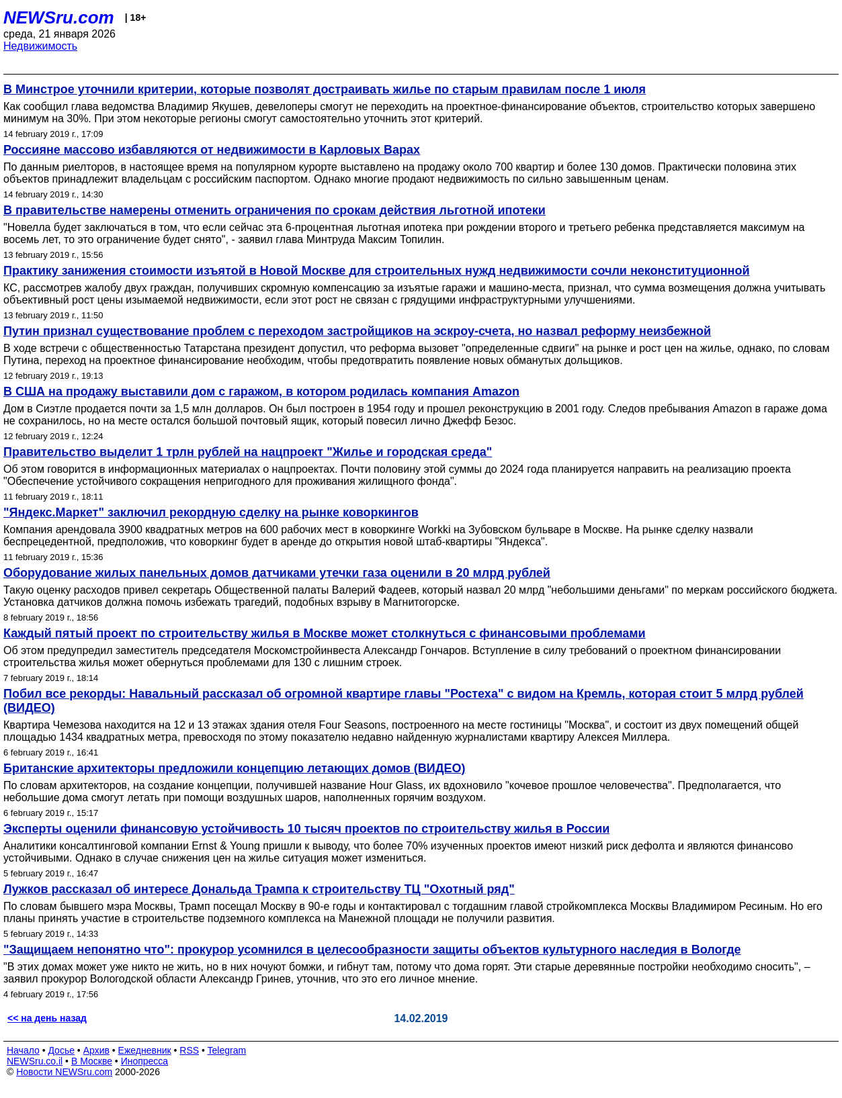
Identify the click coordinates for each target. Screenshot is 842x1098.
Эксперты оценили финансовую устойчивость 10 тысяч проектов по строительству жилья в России (306, 828)
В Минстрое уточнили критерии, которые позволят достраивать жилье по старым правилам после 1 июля (324, 89)
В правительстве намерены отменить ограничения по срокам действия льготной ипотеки (274, 210)
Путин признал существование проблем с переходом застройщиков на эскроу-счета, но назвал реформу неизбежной (357, 331)
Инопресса (145, 1061)
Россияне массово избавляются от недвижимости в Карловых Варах (211, 149)
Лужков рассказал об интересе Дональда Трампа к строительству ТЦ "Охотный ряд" (259, 889)
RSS (189, 1050)
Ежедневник (144, 1050)
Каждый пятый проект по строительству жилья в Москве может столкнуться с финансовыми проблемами (324, 633)
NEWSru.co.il (34, 1061)
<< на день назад (47, 1018)
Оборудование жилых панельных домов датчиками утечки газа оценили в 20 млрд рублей (276, 573)
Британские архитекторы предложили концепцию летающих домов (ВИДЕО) (234, 768)
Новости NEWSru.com (64, 1071)
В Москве (91, 1061)
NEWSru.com (58, 17)
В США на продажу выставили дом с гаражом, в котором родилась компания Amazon (261, 391)
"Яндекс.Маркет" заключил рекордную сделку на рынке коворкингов (211, 512)
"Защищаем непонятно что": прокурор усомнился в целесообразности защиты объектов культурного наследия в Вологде (372, 949)
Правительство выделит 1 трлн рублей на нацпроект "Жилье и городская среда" (247, 452)
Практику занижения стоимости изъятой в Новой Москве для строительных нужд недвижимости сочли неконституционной (376, 270)
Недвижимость (40, 46)
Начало (23, 1050)
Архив (96, 1050)
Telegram (227, 1050)
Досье (61, 1050)
